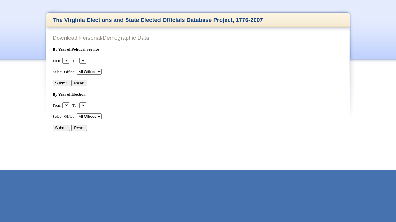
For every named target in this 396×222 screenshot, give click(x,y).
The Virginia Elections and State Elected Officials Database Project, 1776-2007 (158, 20)
